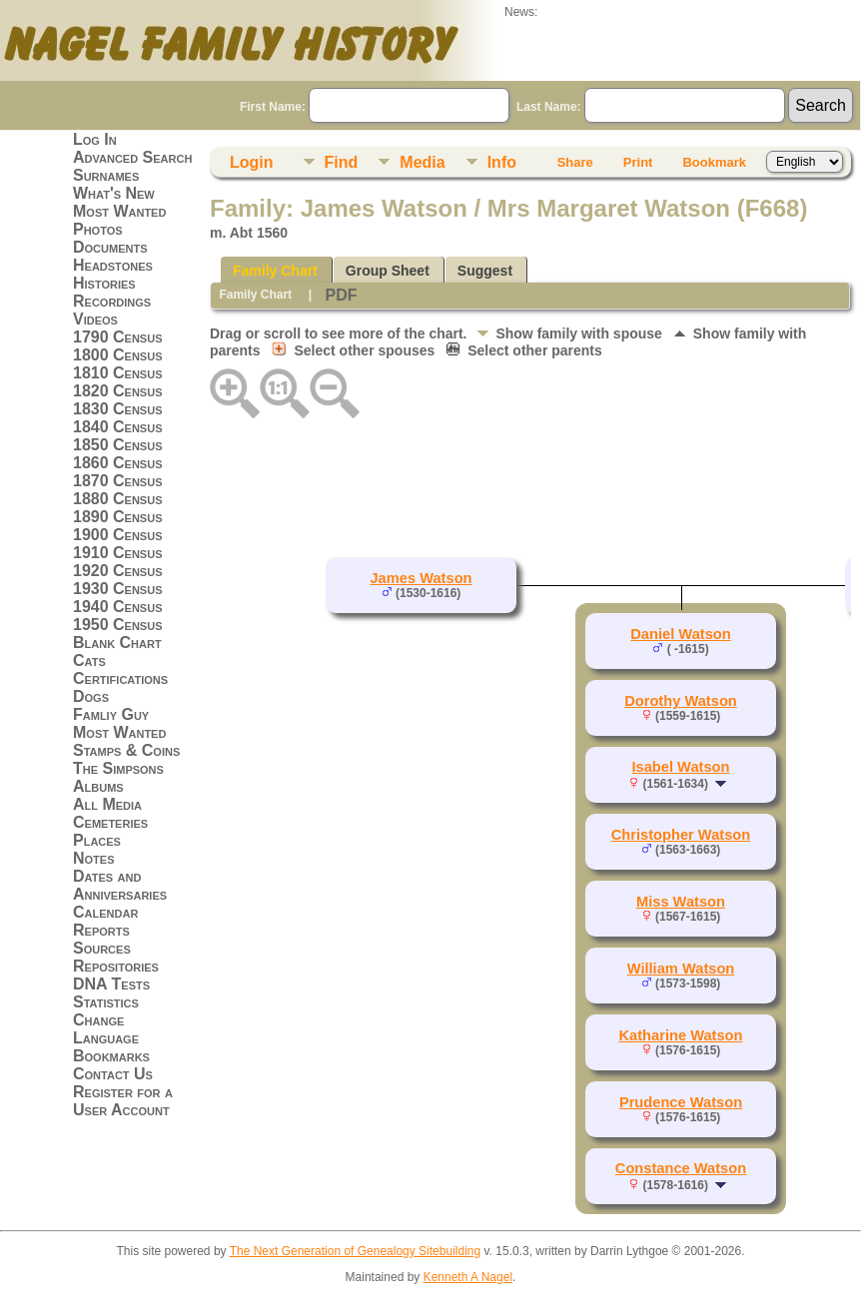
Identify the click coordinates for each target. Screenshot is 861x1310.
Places (97, 840)
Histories (104, 283)
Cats (89, 660)
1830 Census (118, 408)
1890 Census (118, 516)
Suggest (484, 271)
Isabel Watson (681, 767)
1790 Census (118, 336)
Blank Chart (117, 642)
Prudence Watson (680, 1102)
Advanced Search (132, 157)
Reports (101, 930)
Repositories (116, 966)
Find (342, 162)
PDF (341, 295)
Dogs (91, 696)
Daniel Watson (680, 634)
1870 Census (118, 480)
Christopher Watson (681, 835)
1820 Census (118, 390)
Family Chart (275, 271)
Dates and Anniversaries (120, 885)
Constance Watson (680, 1168)
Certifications (120, 678)
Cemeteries (110, 822)
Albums (98, 786)
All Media (107, 804)
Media (422, 162)
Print (638, 162)
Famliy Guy (111, 714)
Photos (98, 229)
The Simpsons (118, 768)
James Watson (420, 578)
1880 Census (118, 498)
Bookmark (714, 162)
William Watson (681, 969)
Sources (102, 948)
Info (501, 162)
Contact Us (113, 1073)
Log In (95, 139)
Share (575, 162)
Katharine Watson (680, 1035)
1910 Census (118, 552)
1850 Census (118, 444)
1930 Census (118, 588)
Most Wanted (119, 211)
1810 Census (118, 372)
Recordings (112, 301)
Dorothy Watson (680, 701)
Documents (110, 247)
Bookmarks (111, 1055)
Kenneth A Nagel (468, 1277)
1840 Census (118, 426)
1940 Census (118, 606)
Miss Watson (680, 902)
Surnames (106, 175)
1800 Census (118, 354)
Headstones (113, 265)
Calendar (105, 912)
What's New (114, 193)
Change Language (106, 1028)
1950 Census (118, 624)
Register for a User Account (123, 1100)
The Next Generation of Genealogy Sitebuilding (355, 1251)
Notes (94, 858)
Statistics (106, 1001)
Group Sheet (388, 271)
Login (252, 162)
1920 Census (118, 570)
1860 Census (118, 462)
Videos (95, 319)
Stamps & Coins (126, 750)
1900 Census (118, 534)
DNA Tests (111, 984)
